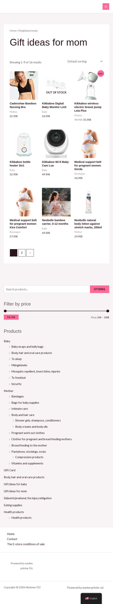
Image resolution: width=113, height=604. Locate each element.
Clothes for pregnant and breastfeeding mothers (41, 439)
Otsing (99, 289)
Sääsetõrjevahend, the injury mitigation (28, 498)
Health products (14, 512)
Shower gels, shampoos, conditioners (38, 420)
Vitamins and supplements (27, 463)
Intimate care (19, 408)
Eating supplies (13, 505)
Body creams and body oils (31, 426)
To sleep (16, 359)
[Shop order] (84, 61)
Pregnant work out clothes (28, 433)
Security (16, 384)
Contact (12, 539)
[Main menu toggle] (106, 6)
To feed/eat (18, 377)
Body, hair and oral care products (31, 352)
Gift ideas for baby (15, 484)
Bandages (17, 396)
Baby (7, 341)
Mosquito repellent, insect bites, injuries (35, 371)
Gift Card (9, 470)
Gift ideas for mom (15, 491)
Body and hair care (22, 415)
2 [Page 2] (22, 252)
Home (13, 30)
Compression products (29, 457)
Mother (8, 391)
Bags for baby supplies (25, 402)
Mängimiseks (19, 365)
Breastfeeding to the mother (29, 445)
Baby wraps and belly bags (27, 346)
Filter (11, 317)
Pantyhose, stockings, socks (28, 451)
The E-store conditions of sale (26, 544)
